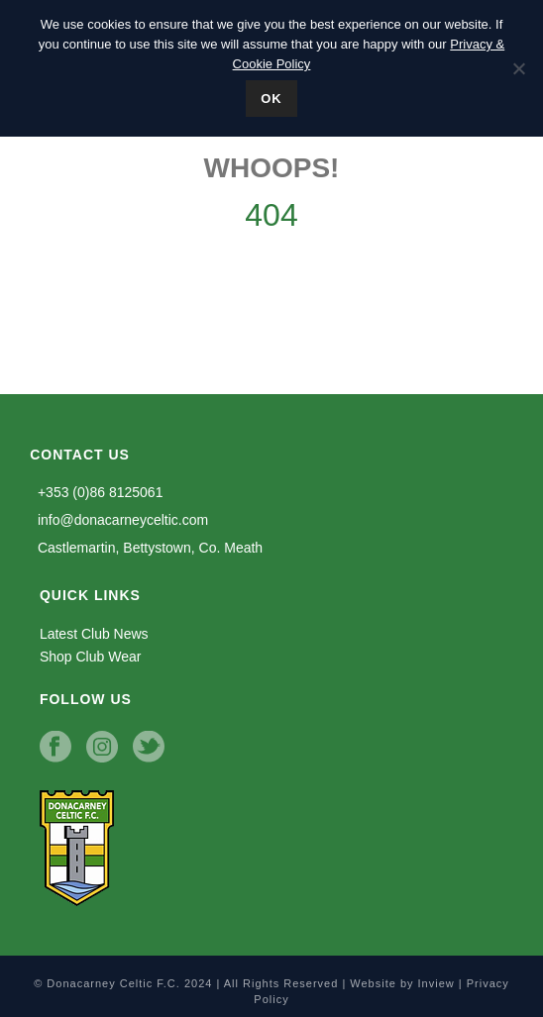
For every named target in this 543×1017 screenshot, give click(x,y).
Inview (436, 983)
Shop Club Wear (90, 656)
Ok (271, 98)
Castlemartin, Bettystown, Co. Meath (146, 548)
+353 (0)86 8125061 (96, 492)
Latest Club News (94, 634)
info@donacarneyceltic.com (119, 520)
